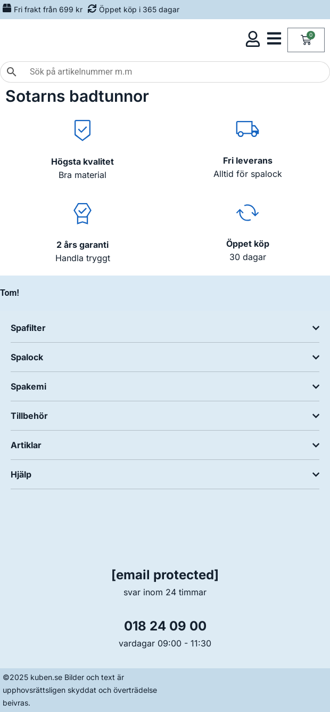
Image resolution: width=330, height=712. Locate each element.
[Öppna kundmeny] (253, 39)
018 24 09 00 (165, 626)
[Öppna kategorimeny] (274, 38)
